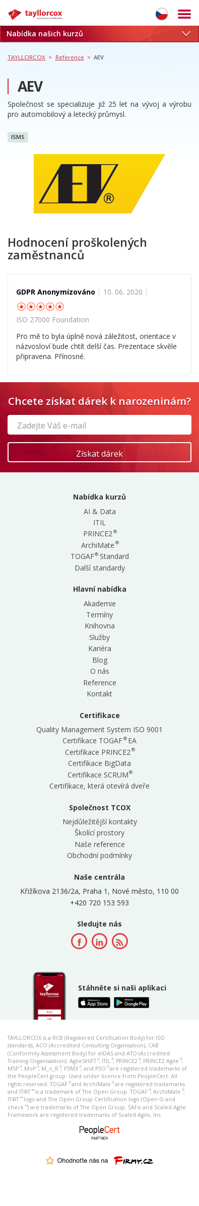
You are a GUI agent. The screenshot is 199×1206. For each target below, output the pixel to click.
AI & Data (100, 511)
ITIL (99, 522)
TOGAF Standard (100, 556)
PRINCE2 (99, 533)
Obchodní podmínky (99, 855)
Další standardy (100, 568)
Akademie (100, 603)
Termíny (99, 614)
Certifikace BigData (99, 763)
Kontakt (99, 693)
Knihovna (100, 625)
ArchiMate (99, 545)
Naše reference (100, 844)
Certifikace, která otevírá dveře (99, 786)
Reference (99, 682)
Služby (99, 637)
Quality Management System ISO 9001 (99, 729)
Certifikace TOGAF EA (99, 740)
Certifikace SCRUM (100, 774)
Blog (99, 660)
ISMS (18, 136)
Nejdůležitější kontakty (99, 821)
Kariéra (99, 648)
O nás (99, 671)
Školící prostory (99, 832)
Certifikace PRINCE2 (99, 752)
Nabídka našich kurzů (98, 33)
